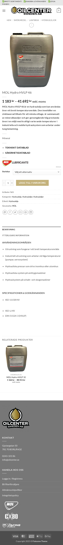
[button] (4, 10)
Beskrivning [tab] (8, 229)
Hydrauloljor (49, 20)
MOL (14, 206)
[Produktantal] (8, 183)
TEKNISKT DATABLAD (17, 147)
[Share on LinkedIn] (30, 212)
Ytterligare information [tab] (15, 235)
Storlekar (6, 172)
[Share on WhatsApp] (4, 212)
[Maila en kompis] (20, 212)
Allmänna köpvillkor (12, 489)
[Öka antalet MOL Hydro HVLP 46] (12, 183)
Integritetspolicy (10, 495)
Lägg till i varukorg (32, 182)
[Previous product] (31, 25)
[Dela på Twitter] (15, 212)
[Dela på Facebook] (10, 212)
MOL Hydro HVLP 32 (16, 377)
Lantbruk (34, 20)
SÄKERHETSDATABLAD (17, 152)
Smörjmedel (20, 20)
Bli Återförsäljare (10, 484)
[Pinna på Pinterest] (25, 212)
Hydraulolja (17, 197)
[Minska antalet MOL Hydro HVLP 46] (4, 183)
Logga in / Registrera (12, 478)
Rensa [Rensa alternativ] (58, 167)
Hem (9, 20)
